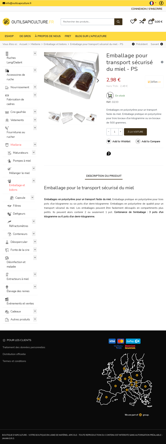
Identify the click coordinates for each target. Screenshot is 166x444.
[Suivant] (156, 44)
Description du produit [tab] (103, 176)
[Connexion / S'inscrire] (146, 9)
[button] (132, 22)
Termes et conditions (14, 361)
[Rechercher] (118, 21)
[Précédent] (139, 44)
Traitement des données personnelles (24, 347)
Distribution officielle (14, 354)
